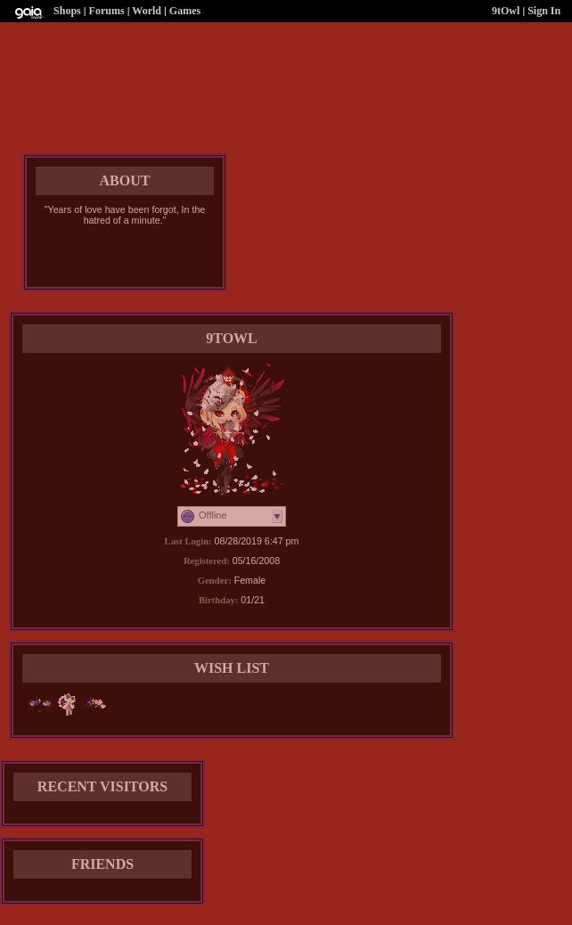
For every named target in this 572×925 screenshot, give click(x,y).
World (146, 10)
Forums (107, 10)
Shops (67, 10)
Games (184, 10)
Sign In (543, 10)
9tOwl (505, 10)
